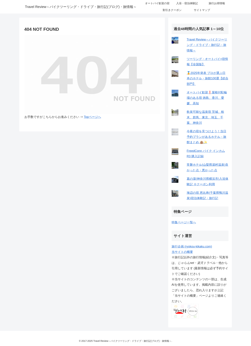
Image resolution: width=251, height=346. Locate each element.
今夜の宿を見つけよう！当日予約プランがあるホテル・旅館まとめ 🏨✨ (206, 137)
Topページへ (92, 117)
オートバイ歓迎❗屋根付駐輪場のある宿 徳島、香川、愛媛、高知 (207, 98)
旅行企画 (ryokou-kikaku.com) (192, 246)
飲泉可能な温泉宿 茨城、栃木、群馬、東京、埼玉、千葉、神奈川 (205, 117)
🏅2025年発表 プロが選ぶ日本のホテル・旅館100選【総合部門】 (207, 78)
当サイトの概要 (182, 252)
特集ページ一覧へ (184, 222)
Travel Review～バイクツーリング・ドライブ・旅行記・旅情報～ (207, 45)
